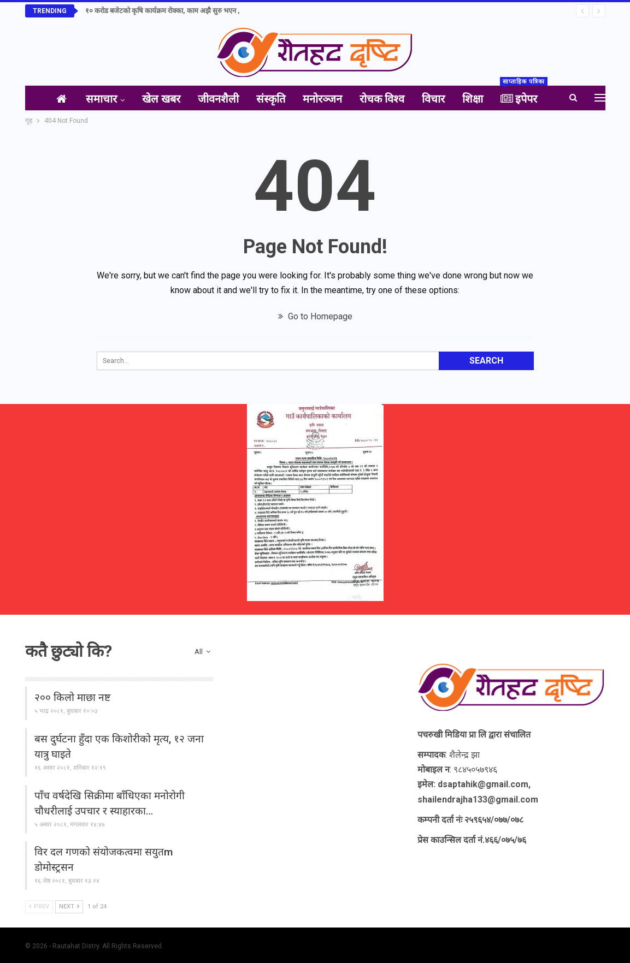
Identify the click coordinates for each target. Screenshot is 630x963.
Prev (39, 906)
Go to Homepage (315, 316)
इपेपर (532, 95)
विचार (438, 98)
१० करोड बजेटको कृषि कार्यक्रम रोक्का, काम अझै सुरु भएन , (162, 11)
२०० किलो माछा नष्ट (72, 697)
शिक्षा (480, 98)
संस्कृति (269, 98)
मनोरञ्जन (323, 98)
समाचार (93, 98)
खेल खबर (156, 98)
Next (69, 906)
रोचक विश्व (385, 98)
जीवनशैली (215, 98)
